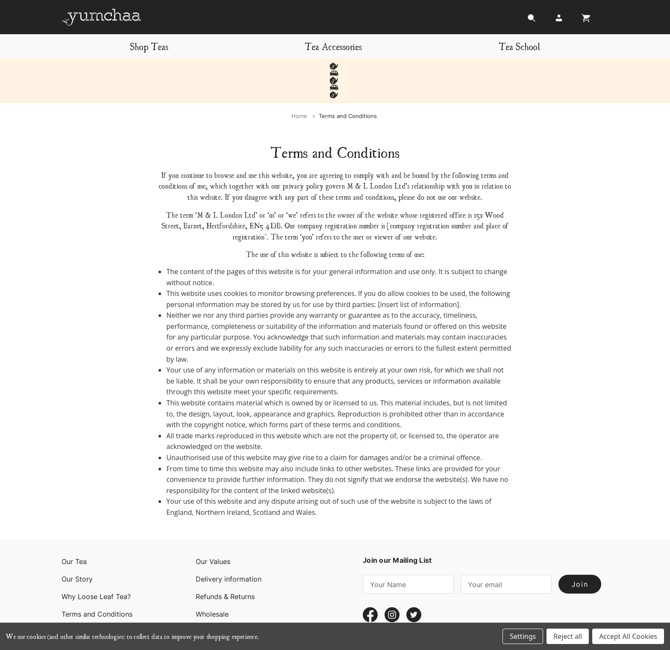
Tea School (519, 46)
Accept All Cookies (628, 636)
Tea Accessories (333, 46)
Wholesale (212, 585)
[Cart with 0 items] (583, 20)
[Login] (559, 20)
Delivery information (229, 550)
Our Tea (74, 533)
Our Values (213, 533)
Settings (523, 636)
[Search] (531, 20)
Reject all (567, 636)
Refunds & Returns (225, 568)
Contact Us (80, 603)
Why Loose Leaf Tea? (96, 568)
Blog (203, 603)
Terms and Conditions (97, 585)
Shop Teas (149, 46)
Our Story (77, 550)
